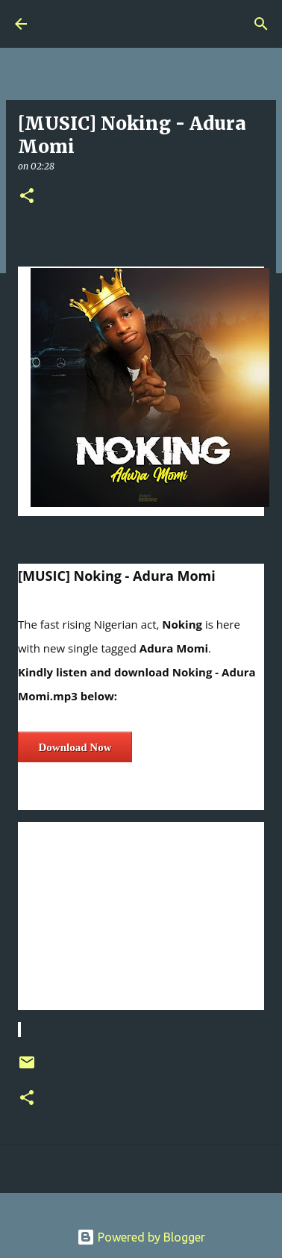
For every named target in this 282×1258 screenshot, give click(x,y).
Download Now (75, 747)
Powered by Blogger (141, 1237)
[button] (27, 197)
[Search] (261, 24)
